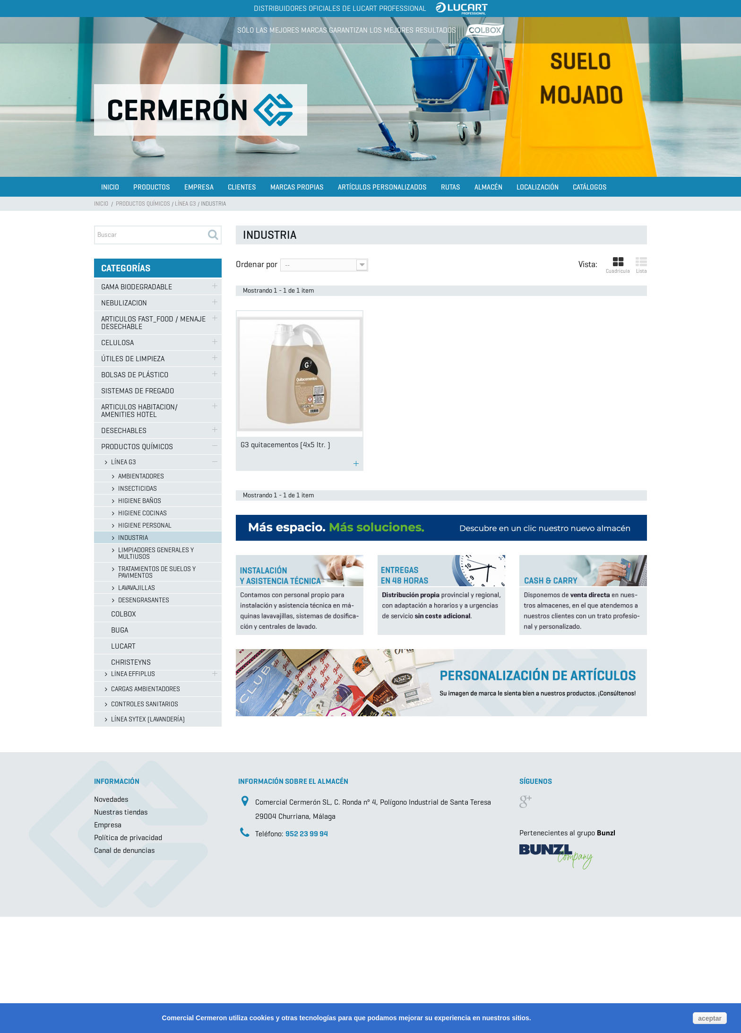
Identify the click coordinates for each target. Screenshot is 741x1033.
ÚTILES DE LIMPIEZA (132, 358)
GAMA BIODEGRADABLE (136, 286)
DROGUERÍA (126, 659)
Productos (151, 187)
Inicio (110, 187)
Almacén (488, 187)
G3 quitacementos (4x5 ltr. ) (285, 444)
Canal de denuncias (124, 966)
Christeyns (121, 817)
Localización (538, 187)
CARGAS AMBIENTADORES (145, 689)
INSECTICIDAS (137, 489)
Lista (641, 265)
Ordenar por (256, 264)
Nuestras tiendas (120, 928)
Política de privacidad (128, 953)
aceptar (710, 1018)
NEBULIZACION (124, 302)
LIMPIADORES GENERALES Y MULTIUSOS (156, 553)
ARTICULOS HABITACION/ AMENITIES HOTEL (139, 410)
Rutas (450, 187)
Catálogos (590, 187)
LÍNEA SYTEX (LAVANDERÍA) (148, 719)
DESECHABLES (123, 430)
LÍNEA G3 (185, 203)
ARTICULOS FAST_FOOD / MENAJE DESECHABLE (153, 322)
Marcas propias (297, 187)
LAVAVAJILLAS (136, 588)
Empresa (199, 187)
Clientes (242, 187)
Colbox (113, 769)
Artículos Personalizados (382, 187)
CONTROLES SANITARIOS (144, 704)
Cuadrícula (618, 265)
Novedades (111, 915)
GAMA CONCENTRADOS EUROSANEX (159, 629)
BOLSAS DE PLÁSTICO (134, 374)
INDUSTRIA (133, 538)
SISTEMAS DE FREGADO (137, 390)
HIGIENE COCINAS (142, 513)
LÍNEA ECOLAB (130, 644)
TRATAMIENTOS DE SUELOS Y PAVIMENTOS (157, 572)
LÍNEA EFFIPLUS (133, 674)
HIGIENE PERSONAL (145, 525)
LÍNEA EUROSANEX (136, 613)
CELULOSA (117, 342)
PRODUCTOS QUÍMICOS (143, 203)
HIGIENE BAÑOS (139, 501)
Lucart (113, 801)
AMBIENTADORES (141, 476)
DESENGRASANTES (143, 600)
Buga (109, 785)
